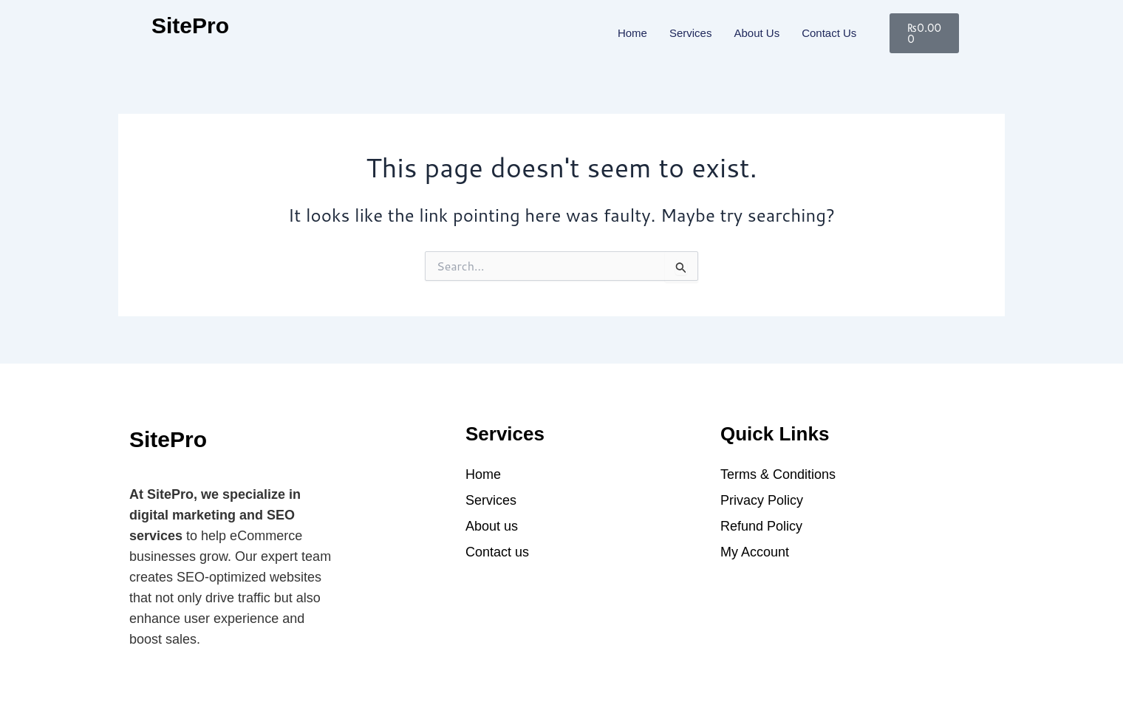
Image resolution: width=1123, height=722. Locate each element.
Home (632, 33)
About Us (756, 33)
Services (690, 33)
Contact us (829, 33)
